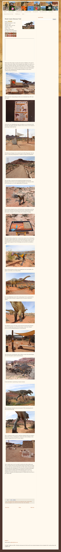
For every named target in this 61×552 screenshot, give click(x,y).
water (24, 502)
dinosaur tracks (12, 501)
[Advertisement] (47, 29)
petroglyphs (10, 502)
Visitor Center (21, 502)
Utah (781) (51, 11)
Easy (19, 501)
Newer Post (7, 507)
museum (6, 502)
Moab (31, 501)
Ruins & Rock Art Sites (8, 14)
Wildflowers (17, 14)
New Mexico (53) (43, 11)
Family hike (22, 501)
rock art (13, 502)
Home (5, 11)
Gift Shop (28, 501)
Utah (18, 502)
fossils (25, 501)
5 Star (8, 501)
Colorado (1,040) (27, 11)
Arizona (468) (11, 11)
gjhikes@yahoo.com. (14, 542)
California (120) (19, 11)
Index (23, 14)
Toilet (16, 502)
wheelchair (27, 502)
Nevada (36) (35, 11)
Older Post (32, 507)
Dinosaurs (16, 501)
